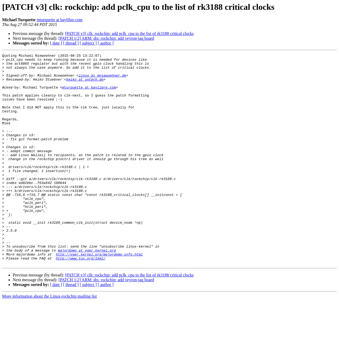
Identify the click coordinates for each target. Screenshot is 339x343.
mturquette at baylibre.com (59, 19)
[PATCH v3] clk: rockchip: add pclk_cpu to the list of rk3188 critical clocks (129, 33)
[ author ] (106, 43)
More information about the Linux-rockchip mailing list (49, 338)
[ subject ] (88, 43)
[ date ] (56, 43)
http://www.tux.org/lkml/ (80, 299)
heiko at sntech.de (84, 84)
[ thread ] (71, 43)
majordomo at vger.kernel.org (87, 290)
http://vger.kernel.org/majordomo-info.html (99, 294)
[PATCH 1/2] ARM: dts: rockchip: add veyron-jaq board (106, 38)
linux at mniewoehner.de (102, 80)
